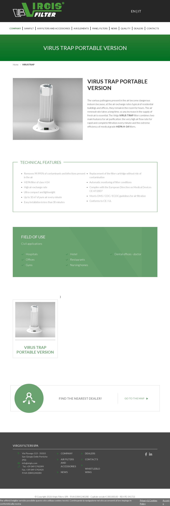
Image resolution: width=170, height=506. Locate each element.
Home (16, 64)
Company (15, 28)
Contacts (153, 28)
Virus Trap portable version (35, 354)
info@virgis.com (34, 463)
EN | (134, 11)
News (114, 28)
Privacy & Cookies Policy (148, 502)
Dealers (138, 28)
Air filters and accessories (53, 28)
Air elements (81, 28)
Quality (125, 28)
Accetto (166, 502)
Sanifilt (29, 28)
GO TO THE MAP (136, 393)
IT (139, 11)
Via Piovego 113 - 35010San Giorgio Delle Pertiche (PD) (39, 456)
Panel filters (100, 28)
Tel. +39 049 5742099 (37, 466)
